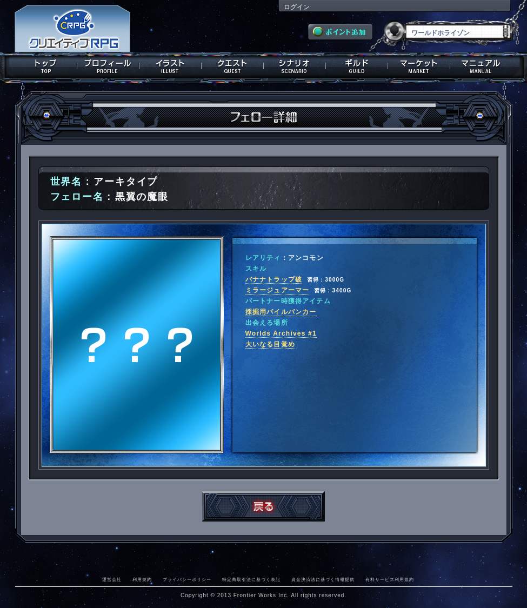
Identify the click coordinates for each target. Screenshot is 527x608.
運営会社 (112, 579)
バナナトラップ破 (274, 279)
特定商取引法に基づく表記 (251, 579)
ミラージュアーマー (277, 290)
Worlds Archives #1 (281, 333)
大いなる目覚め (270, 344)
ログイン (297, 7)
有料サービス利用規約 (389, 579)
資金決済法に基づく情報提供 (323, 579)
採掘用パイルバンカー (281, 312)
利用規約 (142, 579)
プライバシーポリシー (187, 579)
